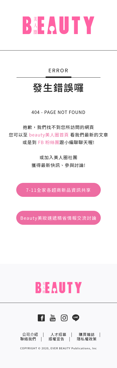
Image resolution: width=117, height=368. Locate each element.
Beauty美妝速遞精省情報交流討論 (58, 217)
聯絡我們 (28, 338)
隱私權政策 (87, 338)
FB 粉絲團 (49, 142)
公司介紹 (30, 334)
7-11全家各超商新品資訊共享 (58, 190)
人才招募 (58, 334)
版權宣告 (56, 338)
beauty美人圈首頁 (49, 134)
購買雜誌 (87, 334)
